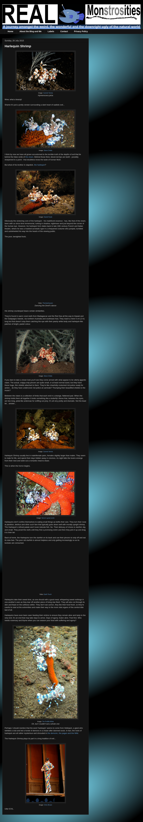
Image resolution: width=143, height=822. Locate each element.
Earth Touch (48, 594)
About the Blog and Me (30, 31)
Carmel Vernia (48, 93)
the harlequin (39, 165)
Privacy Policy (81, 31)
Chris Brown (48, 805)
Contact (64, 31)
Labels (51, 31)
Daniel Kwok (48, 217)
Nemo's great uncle (48, 518)
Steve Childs (48, 150)
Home (10, 31)
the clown (29, 157)
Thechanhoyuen (48, 303)
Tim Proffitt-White (48, 721)
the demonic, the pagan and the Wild (63, 733)
